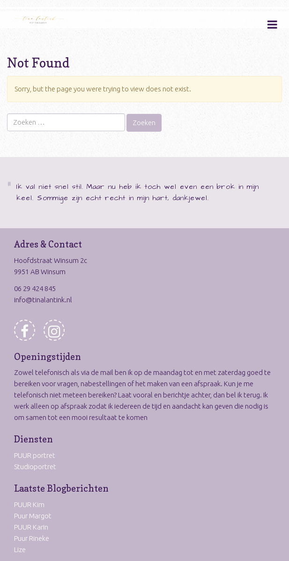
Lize (20, 550)
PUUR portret (34, 455)
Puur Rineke (31, 538)
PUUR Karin (31, 527)
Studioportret (35, 467)
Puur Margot (33, 516)
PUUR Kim (29, 505)
